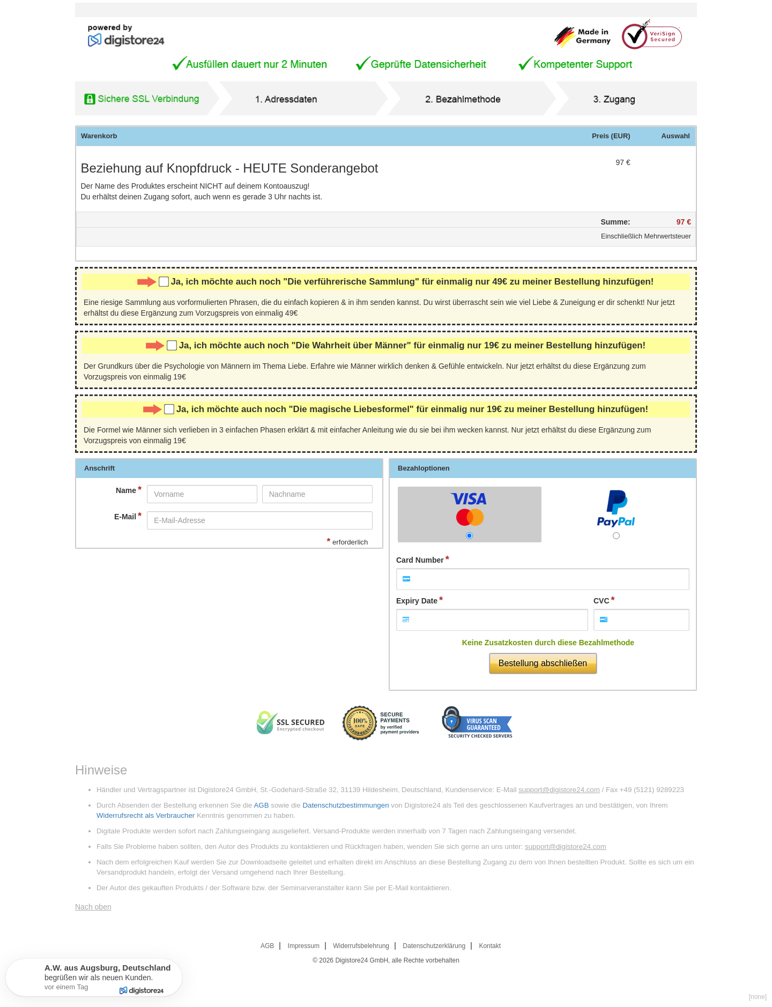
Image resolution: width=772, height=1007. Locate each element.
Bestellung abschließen (543, 663)
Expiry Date (416, 600)
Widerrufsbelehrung (361, 946)
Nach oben (93, 906)
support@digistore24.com (559, 790)
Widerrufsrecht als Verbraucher (145, 815)
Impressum (304, 946)
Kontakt (490, 946)
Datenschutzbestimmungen (345, 805)
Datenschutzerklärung (434, 946)
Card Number (420, 560)
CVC (601, 600)
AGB (261, 805)
